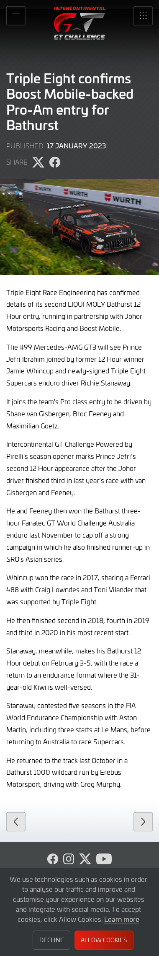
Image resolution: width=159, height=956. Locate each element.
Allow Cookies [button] (104, 940)
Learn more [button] (121, 918)
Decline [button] (51, 940)
